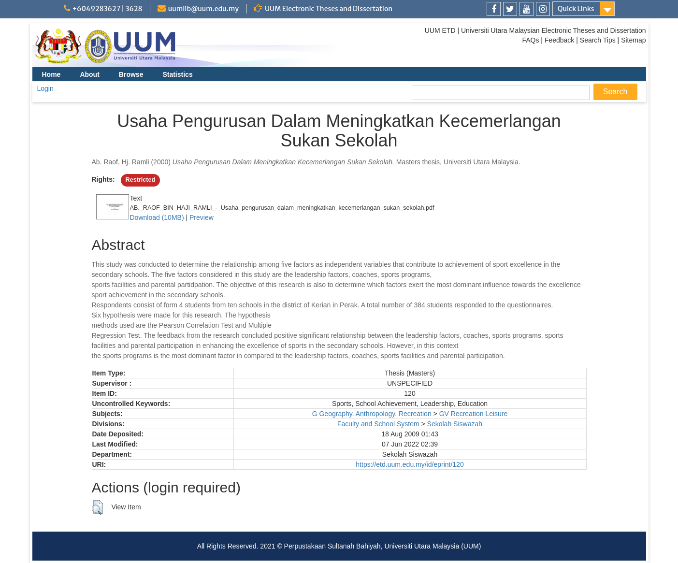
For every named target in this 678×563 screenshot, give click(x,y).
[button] (97, 507)
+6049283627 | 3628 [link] (107, 8)
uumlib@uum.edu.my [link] (203, 8)
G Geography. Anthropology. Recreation (372, 414)
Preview (201, 217)
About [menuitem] (89, 74)
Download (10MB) (157, 217)
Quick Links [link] (576, 8)
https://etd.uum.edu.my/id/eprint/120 (409, 464)
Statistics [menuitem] (177, 74)
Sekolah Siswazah (454, 424)
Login (45, 88)
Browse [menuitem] (131, 74)
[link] (494, 9)
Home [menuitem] (51, 74)
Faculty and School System (378, 424)
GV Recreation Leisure (473, 414)
